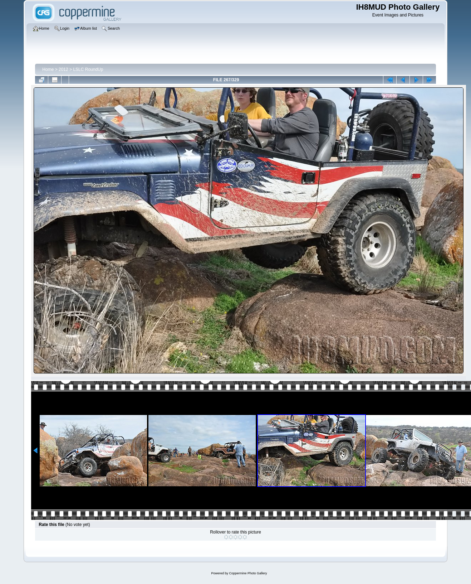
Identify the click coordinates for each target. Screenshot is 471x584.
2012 (63, 69)
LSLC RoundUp (88, 69)
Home (48, 69)
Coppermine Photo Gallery (248, 573)
